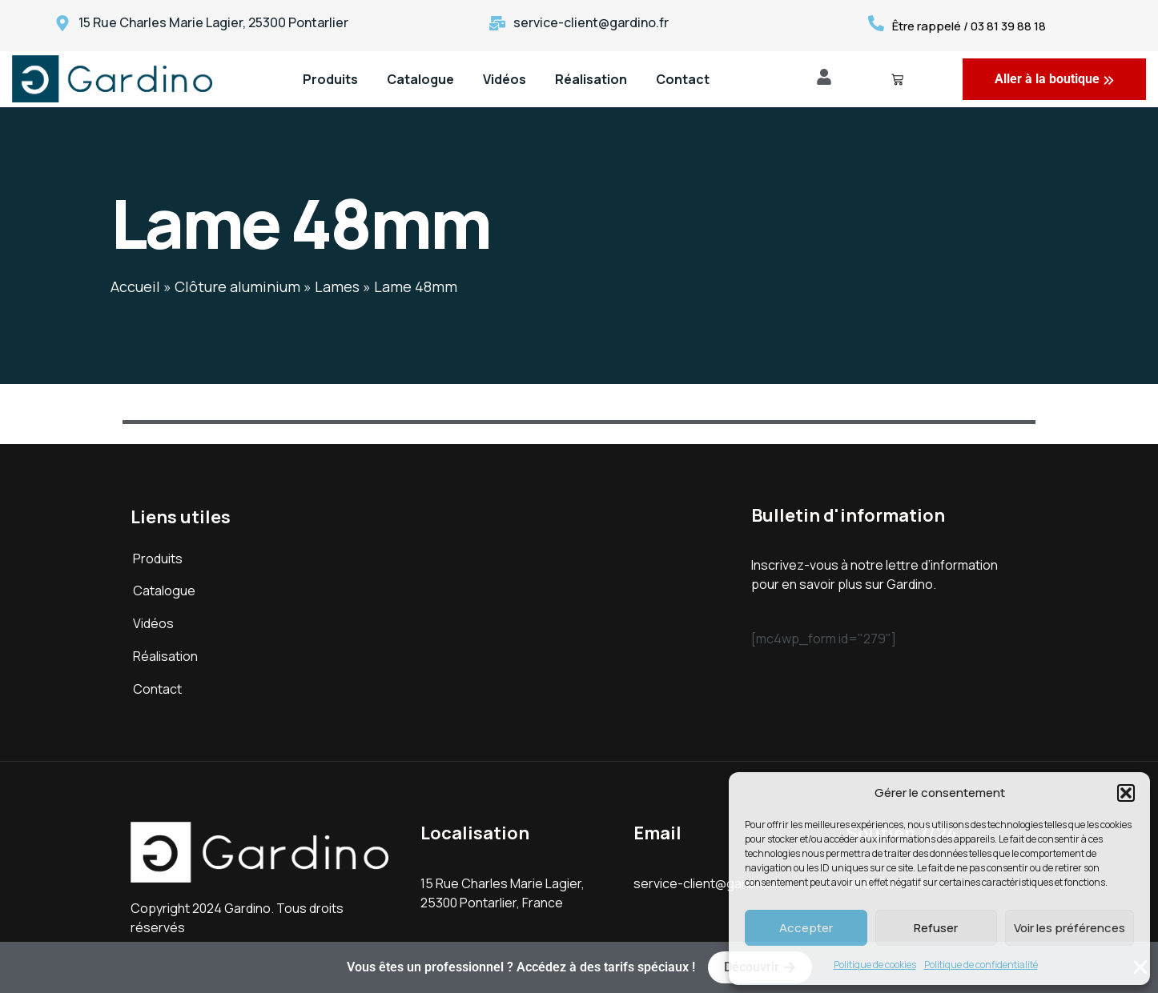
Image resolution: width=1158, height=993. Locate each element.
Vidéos (504, 79)
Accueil (135, 286)
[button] (1126, 793)
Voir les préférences (1069, 927)
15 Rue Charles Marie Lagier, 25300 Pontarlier (213, 22)
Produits (330, 79)
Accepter (806, 927)
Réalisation (591, 79)
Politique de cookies (875, 964)
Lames (337, 286)
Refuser (936, 927)
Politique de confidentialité (981, 964)
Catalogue (420, 79)
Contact (683, 79)
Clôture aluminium (237, 286)
